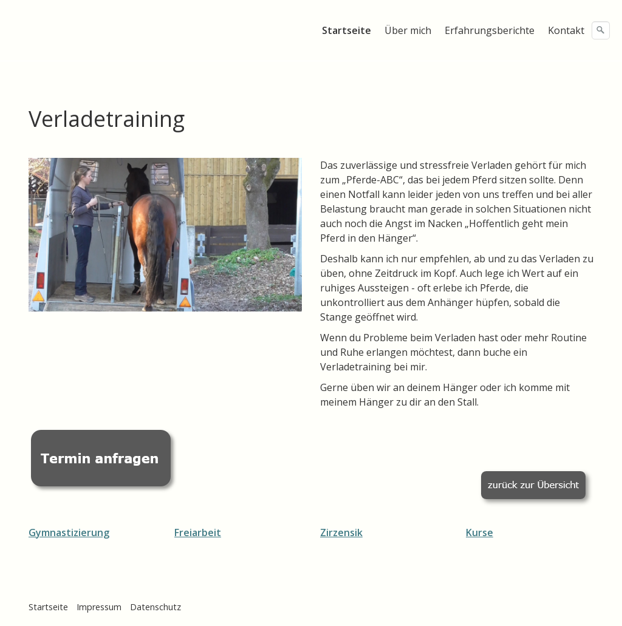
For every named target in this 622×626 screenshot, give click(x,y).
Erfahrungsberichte (490, 30)
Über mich (407, 30)
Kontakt (566, 30)
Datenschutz (155, 607)
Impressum (99, 607)
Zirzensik (341, 532)
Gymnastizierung (69, 532)
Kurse (479, 532)
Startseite (346, 30)
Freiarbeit (197, 532)
